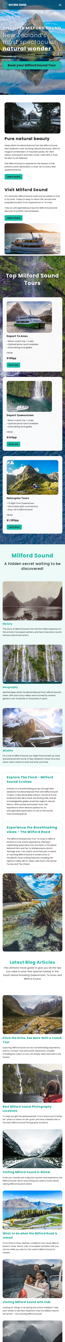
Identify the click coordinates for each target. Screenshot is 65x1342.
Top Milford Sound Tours (32, 279)
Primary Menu (60, 5)
